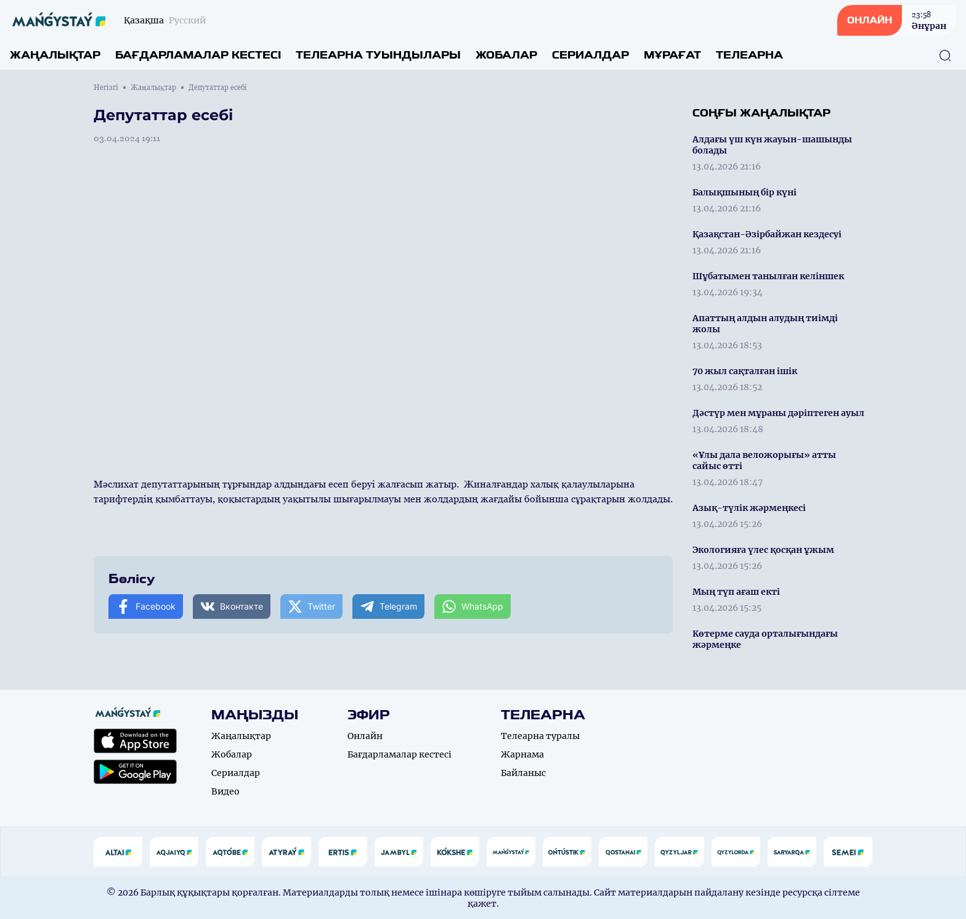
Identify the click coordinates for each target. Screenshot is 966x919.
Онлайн (365, 735)
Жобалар (506, 55)
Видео (225, 791)
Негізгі (106, 87)
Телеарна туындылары (378, 55)
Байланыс (523, 772)
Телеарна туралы (540, 735)
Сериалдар (590, 55)
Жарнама (522, 754)
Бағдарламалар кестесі (198, 55)
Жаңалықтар (55, 55)
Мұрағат (672, 55)
